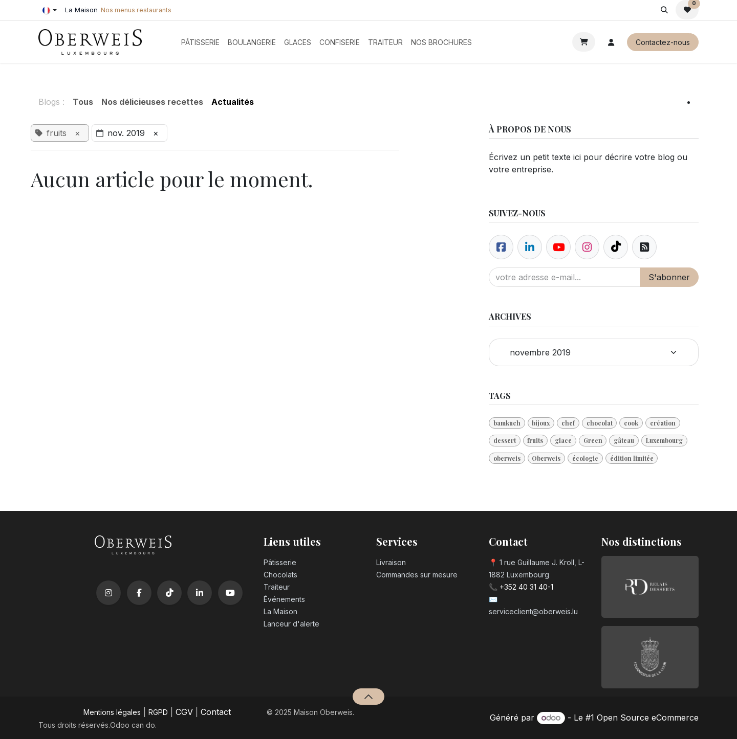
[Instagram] (108, 592)
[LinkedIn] (199, 592)
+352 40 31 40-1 (526, 587)
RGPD (158, 712)
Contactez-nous (663, 42)
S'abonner (669, 277)
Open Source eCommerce (648, 717)
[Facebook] (501, 247)
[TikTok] (169, 592)
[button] (664, 9)
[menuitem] (200, 42)
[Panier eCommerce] (583, 42)
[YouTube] (230, 592)
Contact (216, 712)
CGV (184, 712)
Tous (83, 102)
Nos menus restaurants (136, 10)
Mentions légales (112, 712)
